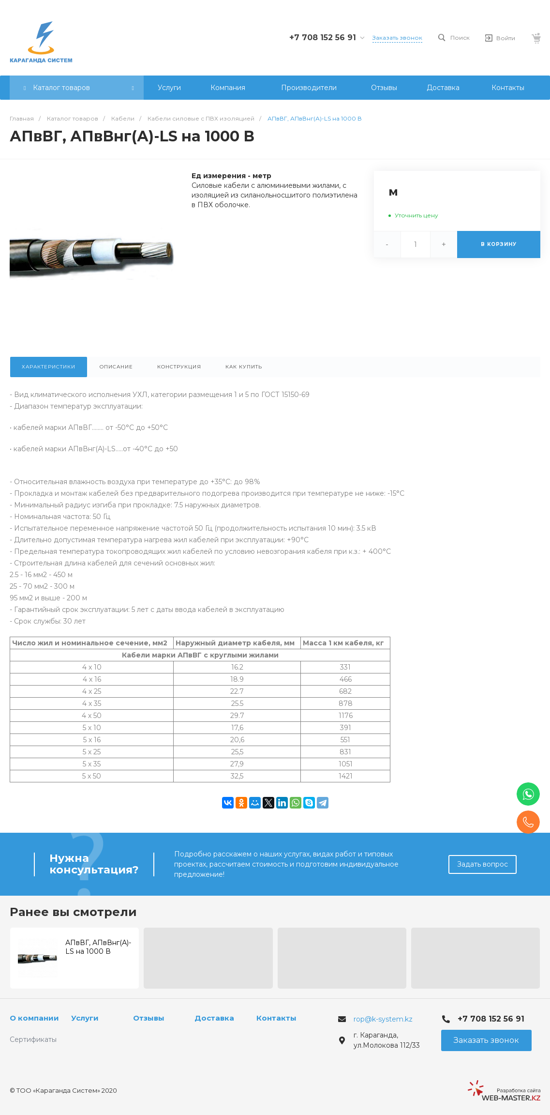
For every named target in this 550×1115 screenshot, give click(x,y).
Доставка (214, 1018)
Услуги (85, 1018)
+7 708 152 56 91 (322, 37)
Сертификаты (33, 1039)
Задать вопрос (482, 864)
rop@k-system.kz (383, 1019)
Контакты (276, 1018)
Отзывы (148, 1018)
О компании (34, 1018)
